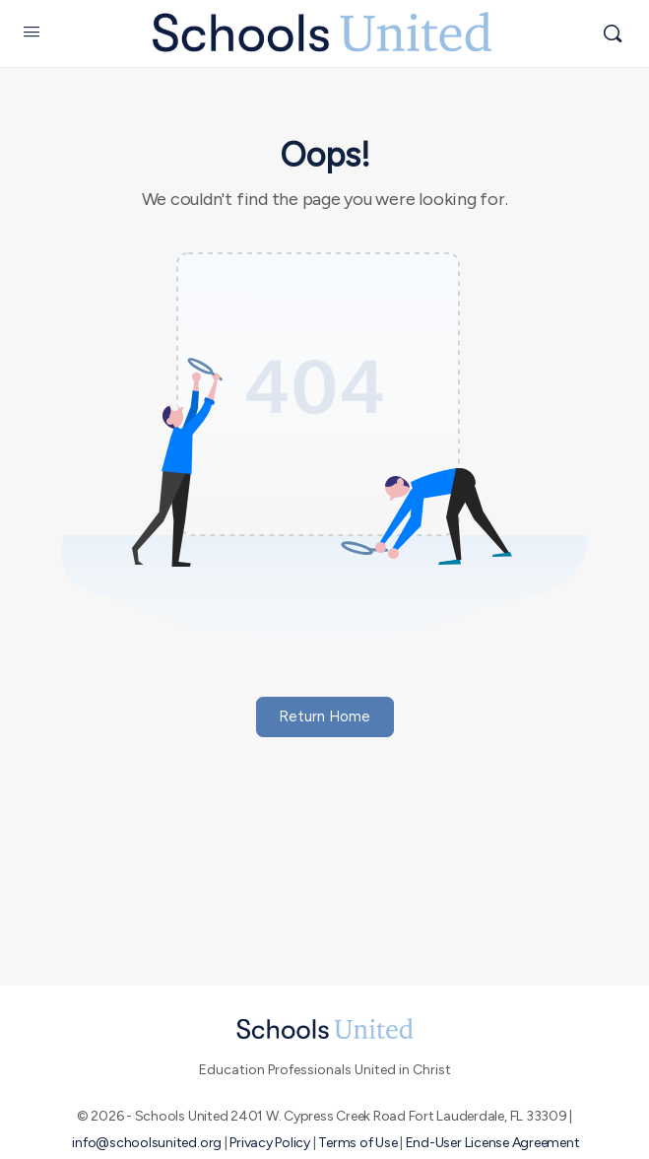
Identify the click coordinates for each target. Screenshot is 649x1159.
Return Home (324, 716)
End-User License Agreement (493, 1142)
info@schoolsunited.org (147, 1142)
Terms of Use (357, 1142)
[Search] (612, 33)
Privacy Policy (269, 1142)
